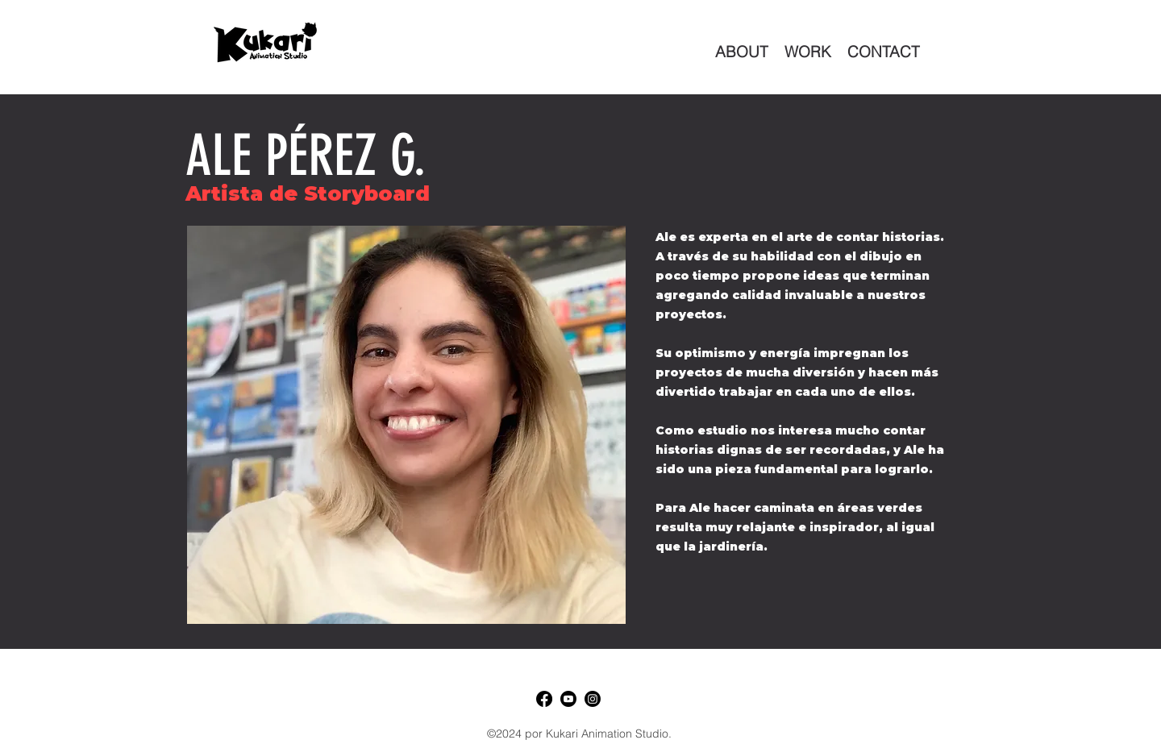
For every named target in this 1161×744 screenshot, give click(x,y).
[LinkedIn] (593, 699)
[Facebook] (544, 699)
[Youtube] (568, 699)
